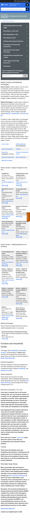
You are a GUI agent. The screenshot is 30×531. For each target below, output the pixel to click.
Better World (8, 358)
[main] (15, 272)
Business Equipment (7, 149)
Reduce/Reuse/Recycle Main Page (12, 27)
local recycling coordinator (17, 475)
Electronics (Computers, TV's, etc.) (11, 390)
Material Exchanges (7, 160)
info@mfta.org (9, 201)
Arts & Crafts (5, 144)
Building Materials (21, 144)
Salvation (6, 370)
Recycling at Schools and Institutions (11, 46)
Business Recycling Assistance (13, 41)
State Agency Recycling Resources (11, 62)
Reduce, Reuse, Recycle (8, 21)
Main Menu (6, 66)
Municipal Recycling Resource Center (13, 56)
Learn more (20, 437)
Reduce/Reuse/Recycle (8, 508)
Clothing (18, 149)
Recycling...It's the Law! (10, 31)
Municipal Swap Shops (8, 157)
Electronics (5, 152)
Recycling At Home (9, 38)
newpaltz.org (6, 216)
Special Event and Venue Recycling (11, 51)
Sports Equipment (21, 157)
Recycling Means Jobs (10, 34)
